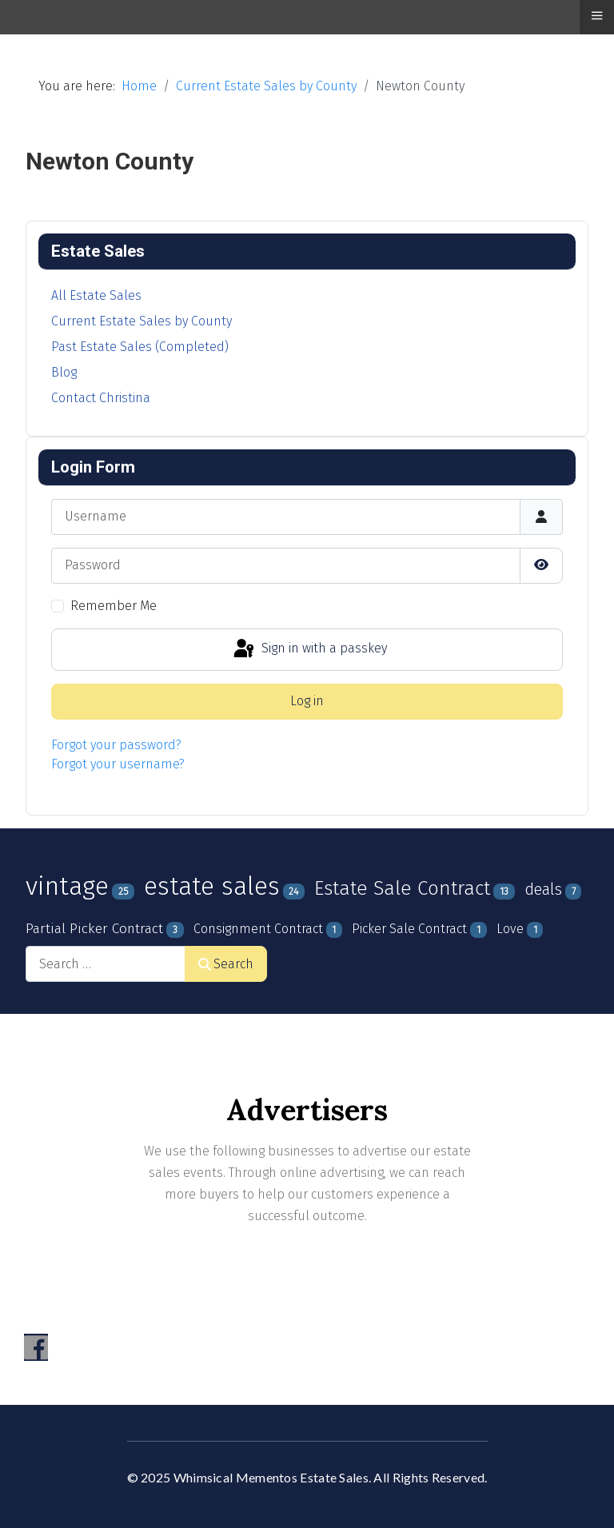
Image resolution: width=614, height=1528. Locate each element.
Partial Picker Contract (94, 928)
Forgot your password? (116, 744)
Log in (307, 700)
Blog (64, 372)
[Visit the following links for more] (36, 1347)
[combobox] (105, 964)
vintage (67, 886)
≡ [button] (596, 15)
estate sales (212, 886)
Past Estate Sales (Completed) (140, 346)
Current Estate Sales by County (141, 321)
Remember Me (113, 605)
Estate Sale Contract (402, 888)
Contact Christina (100, 397)
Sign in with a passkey (309, 649)
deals (543, 889)
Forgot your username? (118, 764)
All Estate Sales (96, 295)
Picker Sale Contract (409, 928)
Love (510, 928)
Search (225, 963)
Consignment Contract (258, 928)
